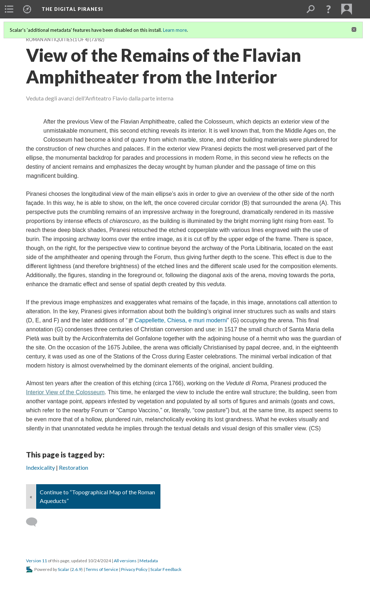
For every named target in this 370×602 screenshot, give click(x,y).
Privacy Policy (134, 569)
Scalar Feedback (165, 569)
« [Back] (31, 496)
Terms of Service (102, 569)
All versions (125, 560)
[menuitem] (9, 9)
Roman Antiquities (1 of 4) (57, 39)
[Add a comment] (35, 522)
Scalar (63, 569)
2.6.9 (76, 569)
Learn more (175, 30)
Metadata (148, 560)
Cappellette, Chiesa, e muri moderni (181, 320)
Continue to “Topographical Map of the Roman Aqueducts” (97, 496)
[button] (328, 9)
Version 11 (36, 560)
